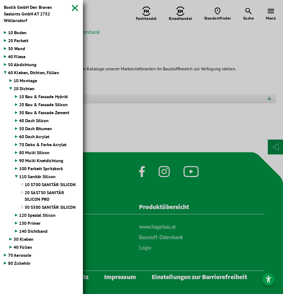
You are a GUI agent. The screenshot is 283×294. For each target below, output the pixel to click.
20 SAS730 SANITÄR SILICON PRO (44, 196)
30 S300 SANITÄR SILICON (50, 207)
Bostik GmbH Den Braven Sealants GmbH (28, 13)
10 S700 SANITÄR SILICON (50, 184)
